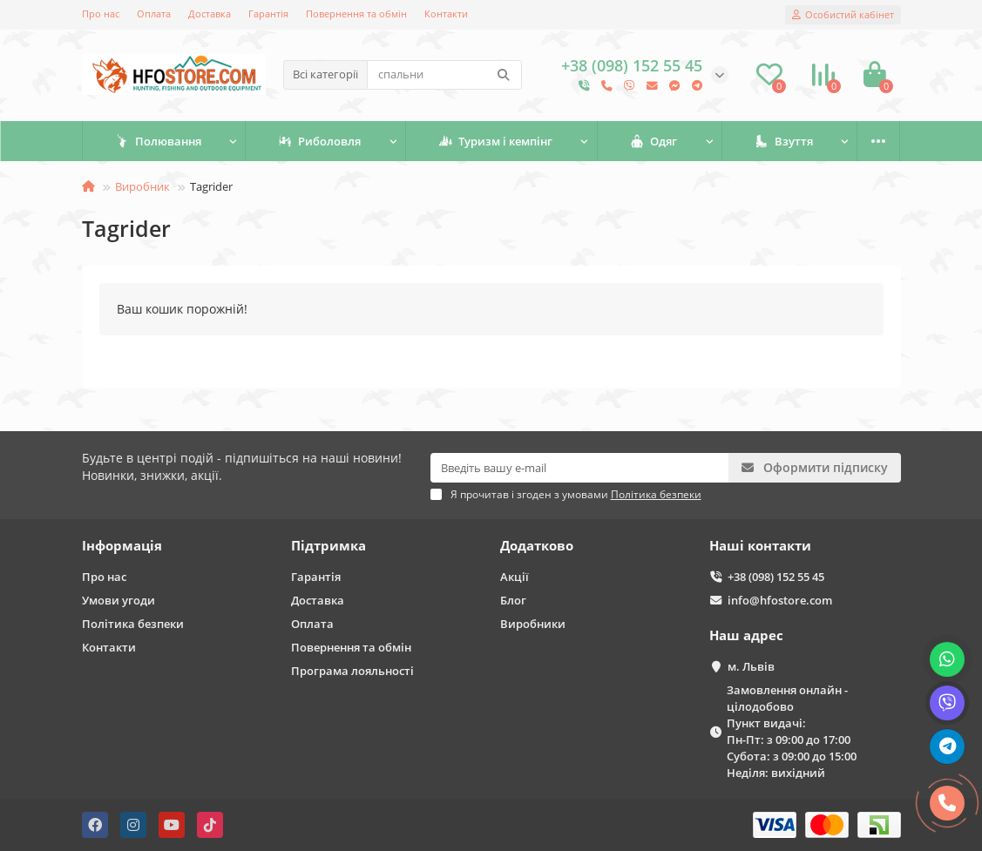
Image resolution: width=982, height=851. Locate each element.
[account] (843, 14)
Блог (513, 600)
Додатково (536, 546)
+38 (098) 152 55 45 (776, 576)
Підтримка (328, 546)
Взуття (784, 141)
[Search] (444, 75)
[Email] (579, 468)
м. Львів (751, 666)
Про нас (100, 13)
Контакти (446, 13)
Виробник (142, 186)
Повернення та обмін (356, 13)
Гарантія (268, 13)
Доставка (209, 13)
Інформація (122, 546)
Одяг (653, 141)
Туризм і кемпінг (495, 141)
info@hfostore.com (780, 600)
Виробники (532, 623)
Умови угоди (118, 600)
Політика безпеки (133, 623)
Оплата (154, 13)
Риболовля (319, 141)
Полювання (158, 141)
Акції (514, 576)
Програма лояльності (352, 671)
